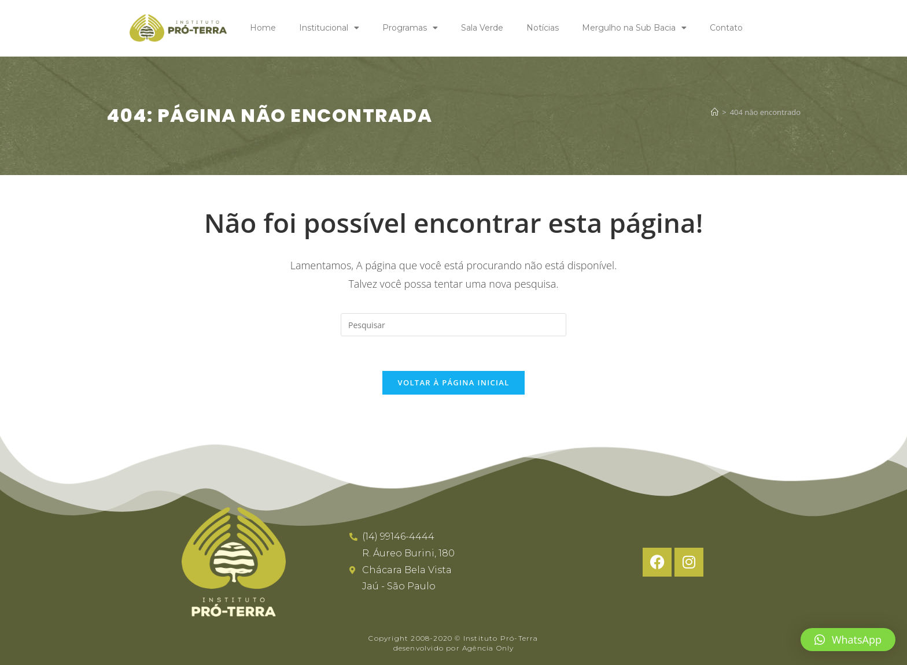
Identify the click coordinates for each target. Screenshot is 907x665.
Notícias (542, 28)
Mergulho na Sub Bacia (634, 28)
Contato (726, 28)
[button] (848, 639)
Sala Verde (482, 28)
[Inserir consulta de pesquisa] (453, 324)
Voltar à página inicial (453, 383)
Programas (410, 28)
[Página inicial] (714, 111)
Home (263, 28)
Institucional (329, 28)
